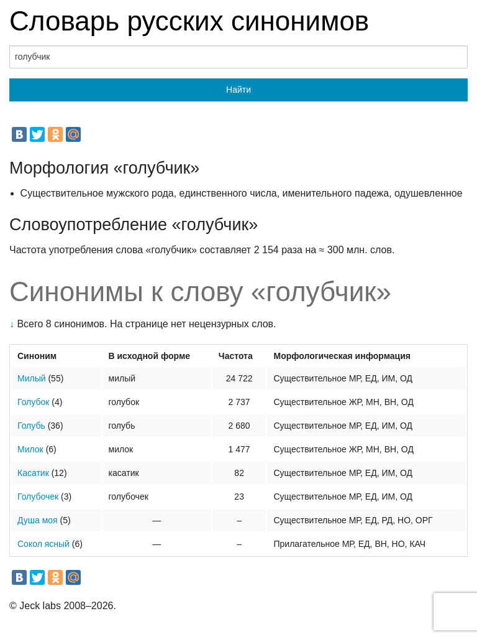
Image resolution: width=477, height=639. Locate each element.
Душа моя (37, 520)
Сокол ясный (43, 544)
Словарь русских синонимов (189, 21)
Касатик (33, 473)
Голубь (31, 426)
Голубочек (37, 496)
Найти (238, 90)
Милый (31, 378)
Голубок (33, 402)
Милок (30, 449)
